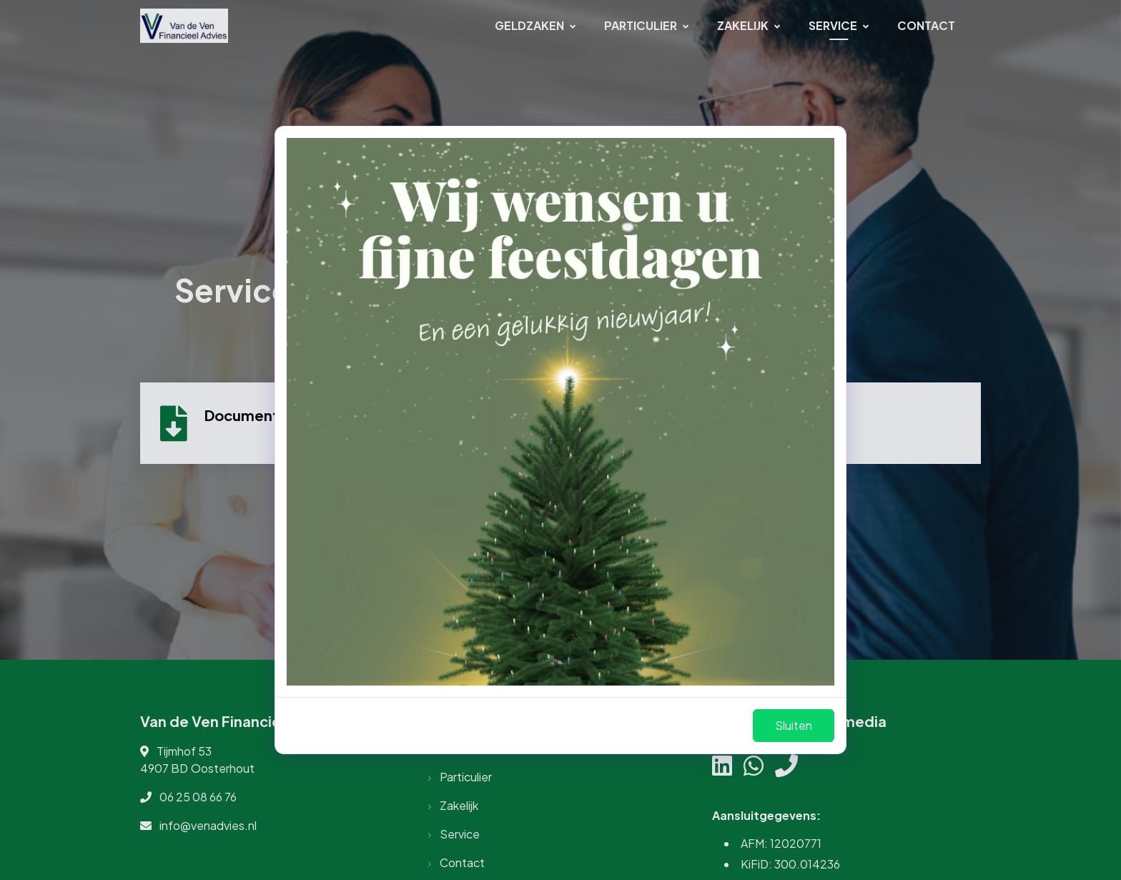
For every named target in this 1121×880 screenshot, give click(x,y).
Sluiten (793, 725)
